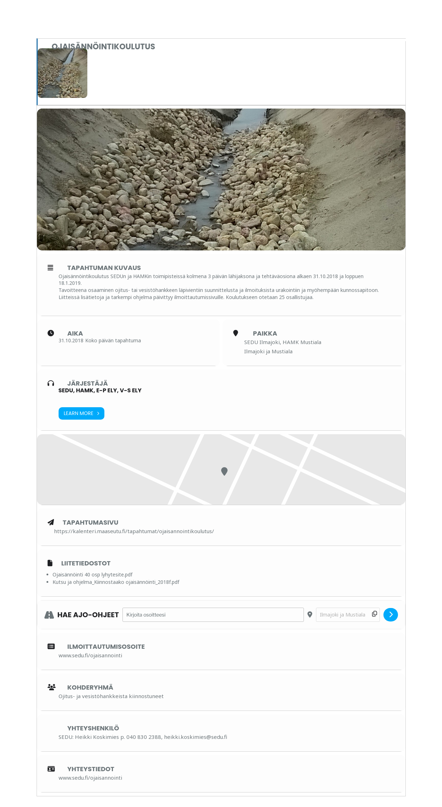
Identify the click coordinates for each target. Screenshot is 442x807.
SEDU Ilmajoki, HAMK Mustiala (282, 342)
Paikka (265, 333)
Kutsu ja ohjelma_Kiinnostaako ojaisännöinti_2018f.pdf (116, 582)
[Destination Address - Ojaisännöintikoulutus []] (348, 615)
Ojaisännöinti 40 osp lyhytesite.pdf (92, 574)
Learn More (81, 413)
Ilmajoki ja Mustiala (268, 351)
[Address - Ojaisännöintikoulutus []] (213, 615)
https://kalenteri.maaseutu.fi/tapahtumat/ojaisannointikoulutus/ (134, 531)
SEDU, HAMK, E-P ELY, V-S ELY (100, 390)
